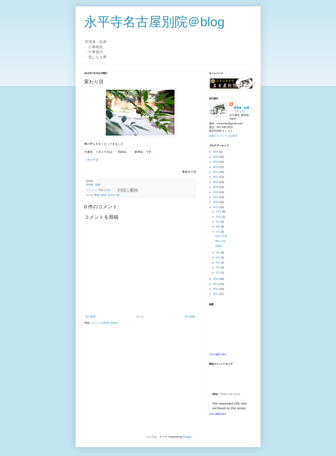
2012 (216, 289)
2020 (216, 182)
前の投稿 (190, 316)
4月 (218, 262)
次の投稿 (90, 316)
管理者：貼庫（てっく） (241, 109)
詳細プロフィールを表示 (223, 135)
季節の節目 (100, 195)
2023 (216, 166)
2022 (216, 171)
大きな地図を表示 (217, 414)
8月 (218, 226)
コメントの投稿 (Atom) (104, 322)
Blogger (187, 436)
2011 (216, 293)
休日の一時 (113, 195)
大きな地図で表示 (217, 354)
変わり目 (220, 241)
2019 (216, 187)
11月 (219, 211)
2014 (216, 278)
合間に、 (220, 246)
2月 (218, 272)
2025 (216, 156)
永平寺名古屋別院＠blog (154, 22)
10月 (219, 216)
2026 (216, 151)
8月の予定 (221, 236)
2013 (216, 284)
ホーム (140, 316)
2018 (216, 192)
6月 (218, 252)
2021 (216, 176)
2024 (216, 161)
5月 (218, 257)
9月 (218, 221)
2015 (216, 207)
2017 (216, 197)
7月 (218, 231)
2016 (216, 202)
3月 (218, 267)
